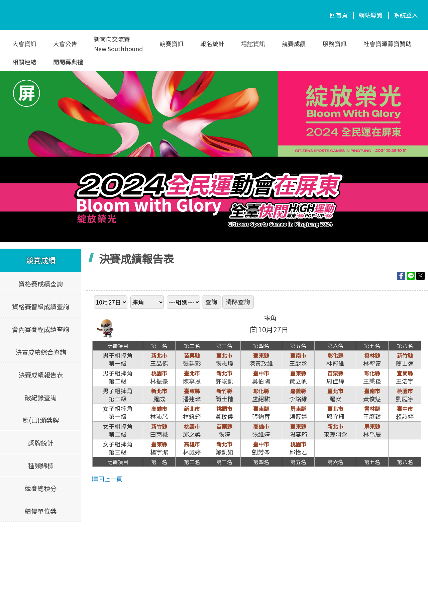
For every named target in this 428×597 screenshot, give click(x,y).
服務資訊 (335, 43)
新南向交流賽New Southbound (118, 44)
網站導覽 (371, 15)
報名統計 (212, 43)
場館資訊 (253, 43)
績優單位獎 (41, 510)
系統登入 (406, 15)
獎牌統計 (41, 442)
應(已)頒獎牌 (40, 420)
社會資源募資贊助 (387, 43)
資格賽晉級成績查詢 (40, 306)
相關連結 (24, 62)
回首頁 (339, 15)
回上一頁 (107, 479)
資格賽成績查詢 (40, 283)
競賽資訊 (171, 43)
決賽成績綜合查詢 (40, 351)
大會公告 (65, 43)
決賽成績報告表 (40, 374)
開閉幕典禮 (68, 62)
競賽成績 (294, 43)
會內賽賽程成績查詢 (40, 329)
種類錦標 (41, 465)
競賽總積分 (41, 488)
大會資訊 (24, 43)
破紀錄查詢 (41, 397)
